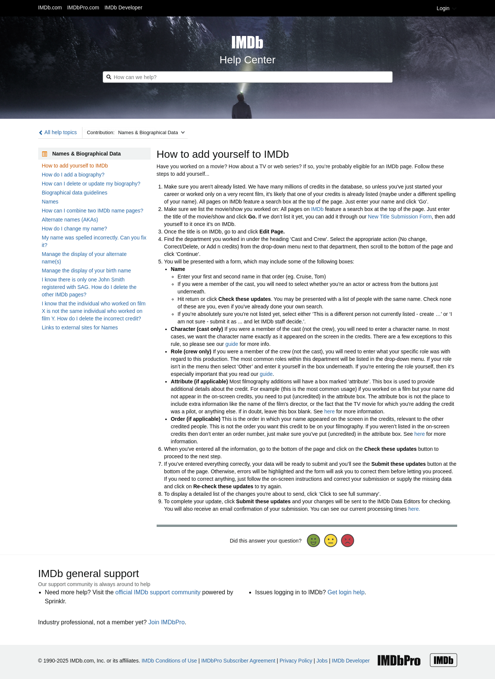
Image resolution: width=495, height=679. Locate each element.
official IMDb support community (157, 592)
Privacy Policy (296, 661)
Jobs (322, 661)
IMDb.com (50, 7)
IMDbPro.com (83, 7)
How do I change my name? (74, 229)
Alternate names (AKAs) (70, 220)
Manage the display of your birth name (86, 271)
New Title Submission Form (400, 217)
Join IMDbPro (166, 622)
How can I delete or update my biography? (91, 184)
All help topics (57, 132)
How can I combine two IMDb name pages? (93, 211)
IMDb (317, 209)
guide (231, 344)
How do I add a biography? (73, 175)
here (329, 411)
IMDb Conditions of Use (169, 661)
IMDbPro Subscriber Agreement (238, 661)
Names (50, 202)
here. (414, 509)
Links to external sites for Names (80, 328)
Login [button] (447, 8)
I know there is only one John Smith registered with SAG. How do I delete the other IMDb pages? (89, 287)
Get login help (346, 592)
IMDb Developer (123, 7)
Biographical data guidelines (75, 193)
